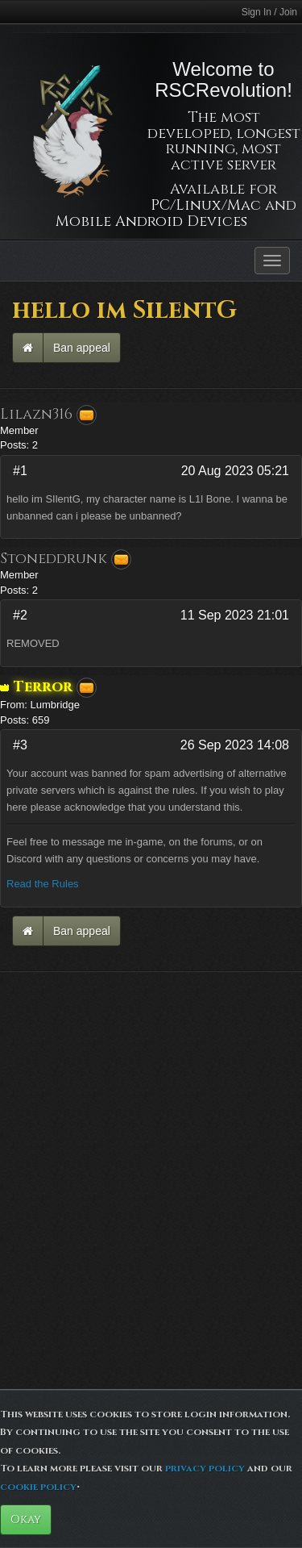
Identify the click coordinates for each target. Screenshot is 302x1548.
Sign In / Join (269, 12)
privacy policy (205, 1468)
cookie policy (38, 1486)
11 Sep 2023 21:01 (234, 615)
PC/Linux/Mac (206, 205)
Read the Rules (42, 884)
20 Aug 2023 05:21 (235, 471)
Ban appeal (81, 347)
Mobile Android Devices (151, 221)
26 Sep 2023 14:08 (234, 745)
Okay (25, 1519)
